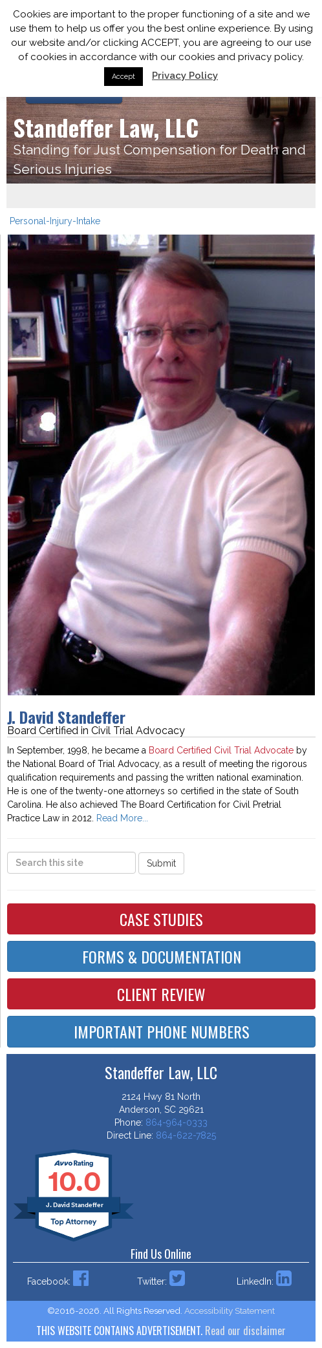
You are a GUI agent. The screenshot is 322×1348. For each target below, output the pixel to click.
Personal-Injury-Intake (55, 221)
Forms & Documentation (161, 956)
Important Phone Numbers (162, 1031)
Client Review (161, 994)
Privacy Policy (185, 75)
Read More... (122, 818)
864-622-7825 (186, 1135)
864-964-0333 (176, 1122)
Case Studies (161, 919)
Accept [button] (123, 76)
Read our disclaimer (245, 1330)
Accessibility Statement (229, 1310)
